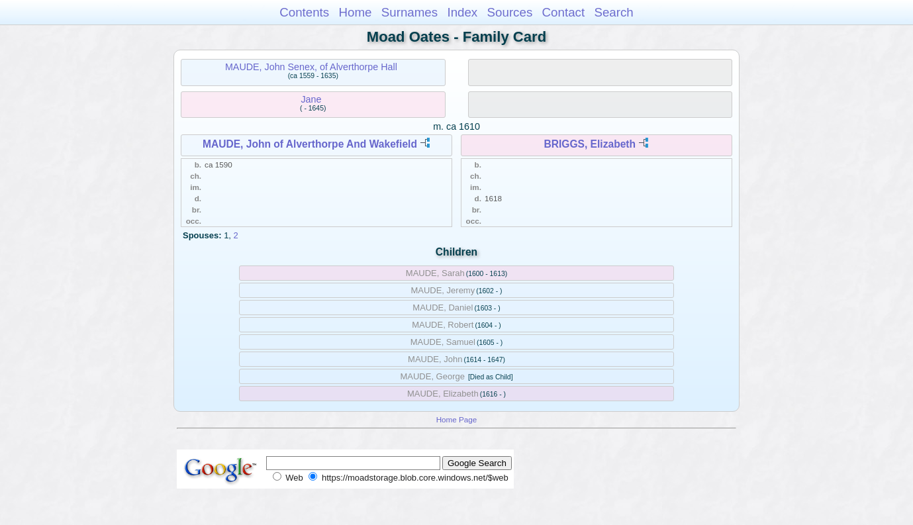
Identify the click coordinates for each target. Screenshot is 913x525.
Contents (304, 12)
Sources (510, 12)
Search (613, 12)
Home (354, 12)
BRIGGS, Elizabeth (590, 144)
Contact (563, 12)
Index (462, 12)
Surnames (409, 12)
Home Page (456, 419)
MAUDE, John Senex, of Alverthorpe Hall (311, 67)
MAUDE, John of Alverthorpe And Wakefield (310, 144)
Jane (311, 99)
